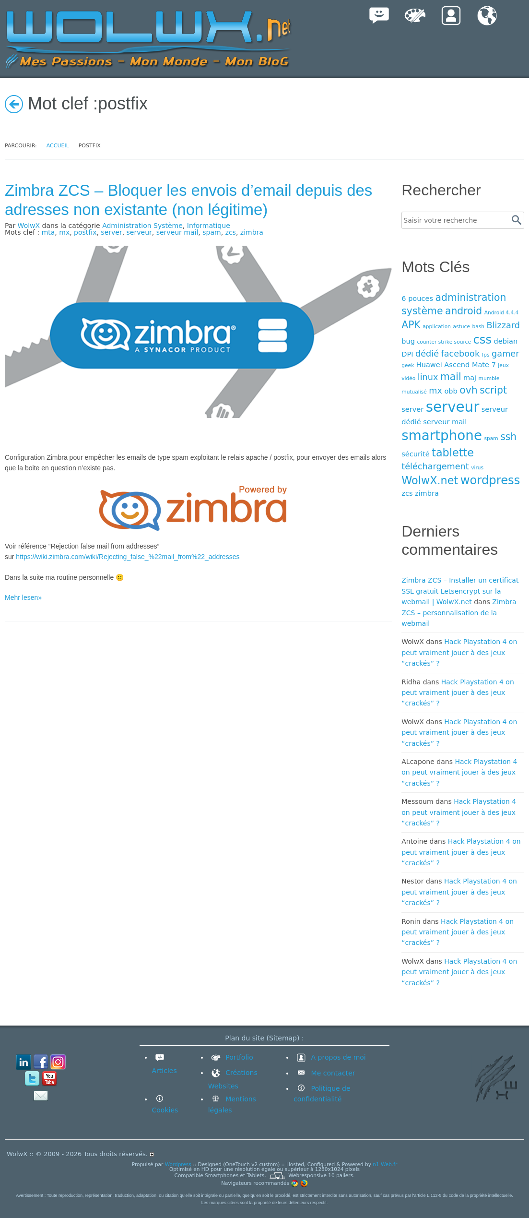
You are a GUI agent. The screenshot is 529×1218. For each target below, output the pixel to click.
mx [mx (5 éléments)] (435, 390)
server (111, 232)
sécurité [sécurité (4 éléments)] (415, 454)
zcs (230, 232)
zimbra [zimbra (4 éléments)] (427, 493)
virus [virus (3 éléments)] (477, 468)
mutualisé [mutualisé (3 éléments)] (414, 392)
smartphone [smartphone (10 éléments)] (441, 435)
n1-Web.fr (385, 1164)
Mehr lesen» (23, 597)
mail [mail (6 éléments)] (450, 376)
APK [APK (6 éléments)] (411, 325)
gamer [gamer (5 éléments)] (505, 353)
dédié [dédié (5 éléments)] (427, 353)
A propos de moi (330, 1057)
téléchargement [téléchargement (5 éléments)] (435, 466)
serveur (139, 232)
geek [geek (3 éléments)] (407, 365)
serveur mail (177, 232)
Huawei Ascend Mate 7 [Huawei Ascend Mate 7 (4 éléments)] (456, 364)
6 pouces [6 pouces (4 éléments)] (417, 298)
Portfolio (230, 1057)
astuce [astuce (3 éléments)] (461, 326)
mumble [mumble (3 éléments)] (489, 378)
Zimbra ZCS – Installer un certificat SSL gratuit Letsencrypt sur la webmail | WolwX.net (459, 591)
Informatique (208, 225)
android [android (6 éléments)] (463, 311)
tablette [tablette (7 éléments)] (453, 452)
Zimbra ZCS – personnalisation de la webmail (458, 612)
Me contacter (332, 1073)
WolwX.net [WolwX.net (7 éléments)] (429, 480)
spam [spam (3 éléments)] (491, 438)
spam (211, 232)
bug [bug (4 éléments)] (408, 341)
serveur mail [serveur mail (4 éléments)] (445, 422)
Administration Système (142, 225)
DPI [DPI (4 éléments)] (407, 354)
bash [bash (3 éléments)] (478, 326)
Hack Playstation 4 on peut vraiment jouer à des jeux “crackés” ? (459, 652)
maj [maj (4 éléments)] (469, 377)
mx (64, 232)
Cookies (165, 1110)
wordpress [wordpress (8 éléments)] (490, 480)
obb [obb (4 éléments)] (450, 391)
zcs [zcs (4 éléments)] (406, 493)
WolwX (29, 225)
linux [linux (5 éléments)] (428, 377)
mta (48, 232)
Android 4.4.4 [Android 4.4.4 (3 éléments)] (501, 313)
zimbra (251, 232)
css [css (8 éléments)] (482, 339)
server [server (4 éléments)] (412, 409)
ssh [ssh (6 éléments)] (508, 436)
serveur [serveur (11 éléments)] (452, 407)
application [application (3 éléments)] (437, 326)
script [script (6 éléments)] (493, 390)
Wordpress (178, 1164)
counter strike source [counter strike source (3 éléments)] (444, 342)
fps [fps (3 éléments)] (486, 355)
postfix (85, 232)
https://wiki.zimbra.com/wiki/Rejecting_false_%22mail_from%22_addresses (127, 557)
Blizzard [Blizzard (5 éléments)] (502, 325)
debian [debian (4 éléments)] (506, 341)
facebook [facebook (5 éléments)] (460, 353)
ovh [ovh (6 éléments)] (468, 390)
